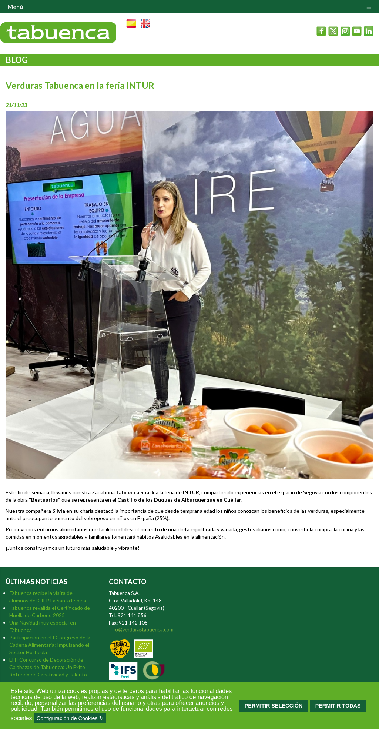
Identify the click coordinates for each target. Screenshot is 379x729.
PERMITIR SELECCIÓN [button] (274, 706)
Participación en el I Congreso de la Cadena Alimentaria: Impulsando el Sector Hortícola (49, 644)
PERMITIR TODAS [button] (338, 706)
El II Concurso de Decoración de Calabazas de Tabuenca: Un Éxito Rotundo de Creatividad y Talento (48, 667)
